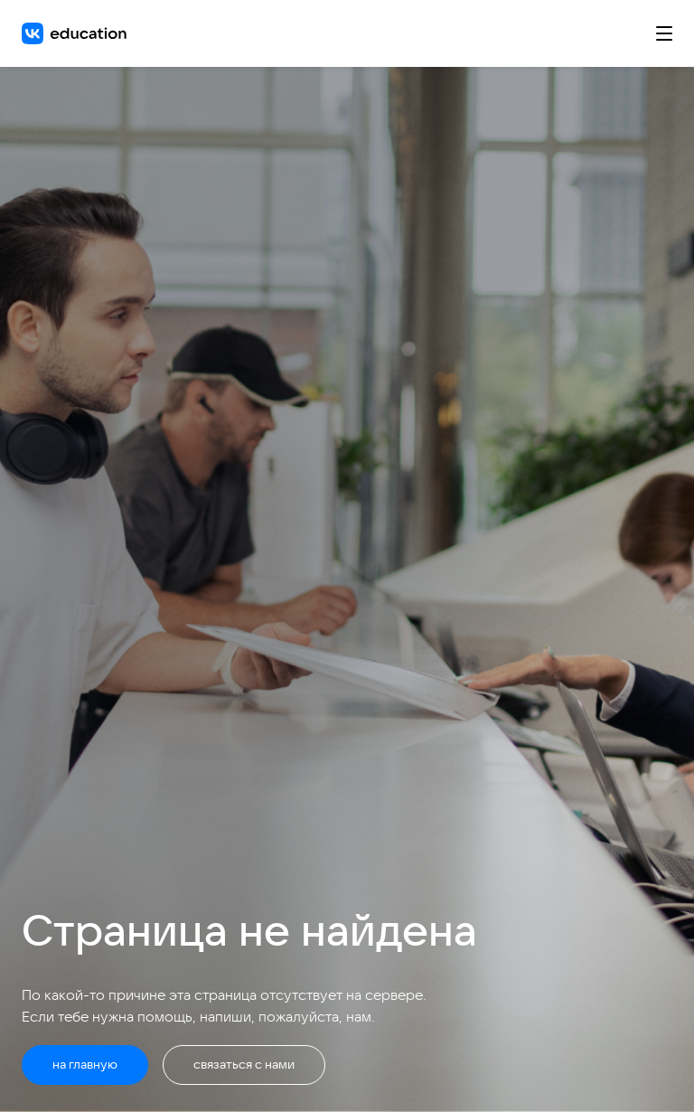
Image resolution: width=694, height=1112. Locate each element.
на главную (84, 1064)
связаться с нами (244, 1064)
